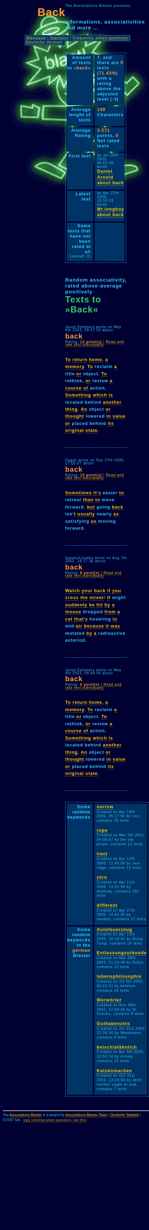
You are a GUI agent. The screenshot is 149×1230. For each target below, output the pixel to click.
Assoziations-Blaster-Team (86, 1115)
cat (69, 619)
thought (74, 416)
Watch (72, 590)
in (108, 416)
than (88, 499)
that (79, 619)
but (91, 507)
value (119, 416)
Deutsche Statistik (124, 1115)
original (74, 430)
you (116, 590)
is (111, 395)
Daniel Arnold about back (110, 177)
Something (78, 395)
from (110, 611)
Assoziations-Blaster (26, 1115)
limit (102, 853)
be (92, 604)
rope (102, 830)
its (111, 423)
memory (74, 366)
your (87, 590)
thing (71, 409)
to (121, 492)
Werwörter (109, 999)
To (68, 359)
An (84, 409)
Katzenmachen (114, 1070)
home (95, 359)
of (86, 388)
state (92, 430)
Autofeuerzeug (114, 929)
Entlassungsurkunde (122, 952)
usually (86, 513)
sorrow (105, 806)
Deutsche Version (43, 42)
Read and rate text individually (94, 343)
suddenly (76, 604)
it (95, 492)
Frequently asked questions (100, 38)
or (78, 373)
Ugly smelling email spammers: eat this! (55, 1120)
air (79, 626)
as (116, 513)
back (117, 507)
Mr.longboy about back (110, 211)
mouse (73, 611)
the (84, 597)
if (109, 590)
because (94, 626)
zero (102, 877)
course (73, 388)
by (107, 604)
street (96, 597)
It (109, 597)
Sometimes (78, 492)
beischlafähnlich (117, 1047)
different (107, 905)
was (115, 626)
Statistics (59, 38)
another (112, 402)
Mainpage (36, 38)
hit (99, 604)
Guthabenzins (113, 1023)
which (100, 395)
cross (72, 597)
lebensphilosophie (119, 976)
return (79, 359)
